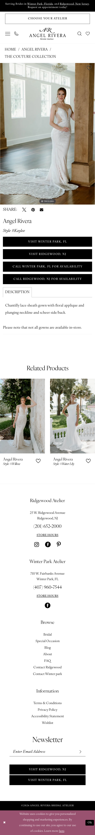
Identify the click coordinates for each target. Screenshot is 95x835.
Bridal (47, 634)
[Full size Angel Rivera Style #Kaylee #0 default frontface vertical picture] (47, 134)
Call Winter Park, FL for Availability (48, 266)
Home (10, 49)
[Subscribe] (80, 751)
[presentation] (22, 416)
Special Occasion (48, 641)
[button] (7, 33)
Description (17, 292)
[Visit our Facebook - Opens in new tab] (48, 544)
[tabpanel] (47, 134)
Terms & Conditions (47, 703)
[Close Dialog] (4, 822)
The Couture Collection (30, 57)
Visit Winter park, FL (47, 780)
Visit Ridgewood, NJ (47, 769)
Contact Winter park (47, 674)
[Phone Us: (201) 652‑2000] (16, 34)
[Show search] (80, 34)
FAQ (47, 661)
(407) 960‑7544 (47, 587)
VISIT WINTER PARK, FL (47, 241)
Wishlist (47, 723)
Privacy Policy (47, 710)
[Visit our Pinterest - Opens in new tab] (59, 544)
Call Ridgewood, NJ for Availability (47, 279)
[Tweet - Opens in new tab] (24, 210)
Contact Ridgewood (47, 667)
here (61, 831)
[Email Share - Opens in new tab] (41, 210)
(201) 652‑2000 (47, 526)
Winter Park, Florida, (40, 4)
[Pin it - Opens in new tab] (33, 210)
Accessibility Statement (47, 716)
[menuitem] (7, 33)
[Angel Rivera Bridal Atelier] (47, 34)
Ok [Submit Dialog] (90, 822)
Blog (47, 648)
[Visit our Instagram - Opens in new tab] (36, 544)
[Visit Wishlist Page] (88, 34)
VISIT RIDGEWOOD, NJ (47, 254)
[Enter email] (47, 751)
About (47, 654)
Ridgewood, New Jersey (74, 4)
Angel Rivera (34, 49)
